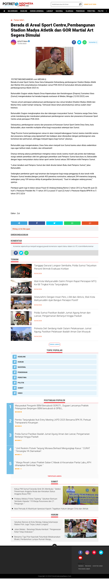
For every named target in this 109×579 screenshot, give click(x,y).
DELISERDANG (13, 11)
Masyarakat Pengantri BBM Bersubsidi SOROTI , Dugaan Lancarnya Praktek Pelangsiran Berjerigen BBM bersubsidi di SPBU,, (57, 407)
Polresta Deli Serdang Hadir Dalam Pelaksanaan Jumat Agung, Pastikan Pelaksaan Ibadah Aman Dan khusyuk (66, 333)
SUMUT (20, 388)
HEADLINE (23, 11)
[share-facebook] (74, 42)
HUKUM (21, 362)
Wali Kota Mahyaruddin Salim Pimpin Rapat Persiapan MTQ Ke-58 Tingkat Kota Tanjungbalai (63, 285)
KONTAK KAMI (99, 566)
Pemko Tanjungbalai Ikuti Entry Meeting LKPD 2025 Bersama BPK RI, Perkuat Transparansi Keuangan (56, 422)
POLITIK (100, 11)
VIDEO (20, 393)
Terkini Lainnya (54, 344)
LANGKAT (50, 11)
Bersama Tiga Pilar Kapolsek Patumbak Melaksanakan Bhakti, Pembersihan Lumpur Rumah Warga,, (37, 538)
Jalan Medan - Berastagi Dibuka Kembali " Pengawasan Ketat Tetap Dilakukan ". (37, 531)
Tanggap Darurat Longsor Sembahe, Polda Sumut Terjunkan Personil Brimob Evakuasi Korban (63, 270)
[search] (66, 4)
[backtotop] (54, 546)
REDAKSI (89, 566)
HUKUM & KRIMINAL (37, 11)
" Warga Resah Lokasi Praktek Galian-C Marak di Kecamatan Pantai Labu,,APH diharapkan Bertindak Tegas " (57, 465)
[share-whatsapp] (84, 42)
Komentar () (93, 42)
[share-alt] (19, 223)
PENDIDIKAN (80, 11)
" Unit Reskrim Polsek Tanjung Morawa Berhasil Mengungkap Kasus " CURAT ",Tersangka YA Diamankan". (58, 450)
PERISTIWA (91, 11)
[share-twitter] (79, 42)
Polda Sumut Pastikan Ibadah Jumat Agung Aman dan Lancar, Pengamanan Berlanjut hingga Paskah (63, 317)
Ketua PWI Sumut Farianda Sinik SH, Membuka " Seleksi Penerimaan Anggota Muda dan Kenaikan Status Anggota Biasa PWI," (37, 491)
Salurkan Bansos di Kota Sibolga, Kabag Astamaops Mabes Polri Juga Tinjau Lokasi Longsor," (36, 523)
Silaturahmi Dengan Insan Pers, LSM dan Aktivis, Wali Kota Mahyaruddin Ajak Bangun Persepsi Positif (66, 301)
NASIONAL (59, 11)
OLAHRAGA (69, 11)
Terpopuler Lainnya (54, 476)
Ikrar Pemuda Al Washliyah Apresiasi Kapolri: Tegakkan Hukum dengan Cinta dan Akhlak (51, 509)
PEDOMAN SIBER (84, 569)
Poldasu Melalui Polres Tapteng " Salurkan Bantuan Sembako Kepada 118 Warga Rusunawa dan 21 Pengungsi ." (35, 501)
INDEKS (81, 566)
